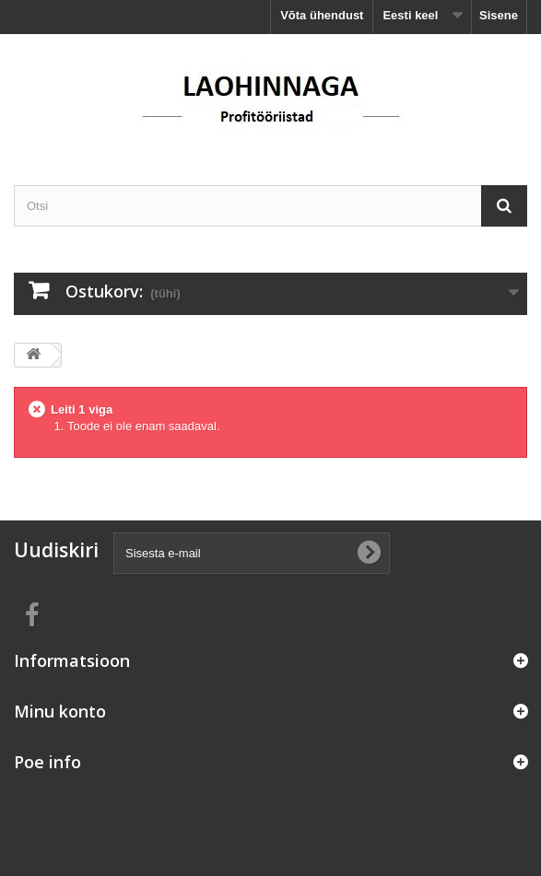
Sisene (498, 15)
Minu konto (60, 711)
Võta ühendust (321, 15)
